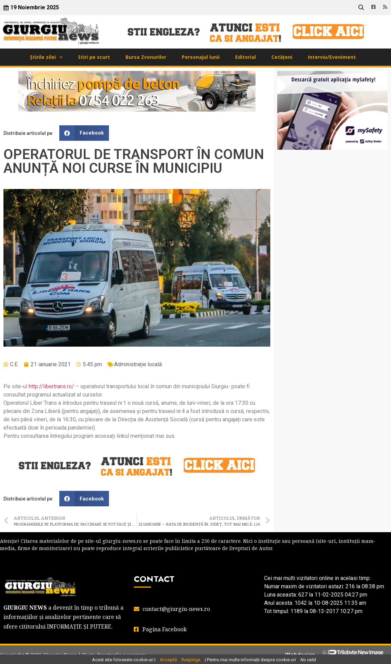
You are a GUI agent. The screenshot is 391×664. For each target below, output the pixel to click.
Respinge (190, 659)
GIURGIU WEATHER (332, 182)
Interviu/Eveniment (332, 57)
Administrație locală (138, 364)
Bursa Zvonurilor (146, 57)
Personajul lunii (201, 57)
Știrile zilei (43, 57)
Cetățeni (281, 57)
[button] (84, 133)
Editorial (245, 57)
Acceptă (168, 659)
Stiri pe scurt (94, 57)
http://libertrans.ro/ (51, 386)
